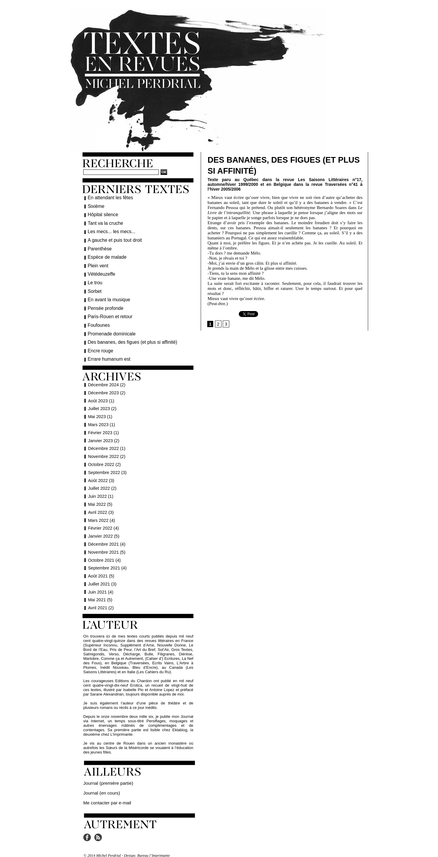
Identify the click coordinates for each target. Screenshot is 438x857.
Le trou (94, 279)
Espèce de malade (105, 254)
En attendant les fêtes (108, 197)
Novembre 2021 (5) (106, 546)
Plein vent (97, 263)
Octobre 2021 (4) (104, 554)
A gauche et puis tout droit (112, 238)
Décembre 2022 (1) (106, 442)
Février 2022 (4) (103, 522)
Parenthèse (98, 246)
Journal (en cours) (98, 786)
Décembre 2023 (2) (106, 386)
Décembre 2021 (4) (106, 538)
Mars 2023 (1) (101, 418)
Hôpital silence (101, 213)
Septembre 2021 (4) (106, 562)
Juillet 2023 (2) (101, 402)
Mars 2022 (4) (101, 514)
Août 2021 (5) (100, 570)
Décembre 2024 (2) (106, 378)
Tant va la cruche (103, 222)
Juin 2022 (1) (100, 490)
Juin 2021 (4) (100, 586)
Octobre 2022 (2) (104, 458)
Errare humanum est (107, 353)
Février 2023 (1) (103, 426)
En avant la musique (106, 295)
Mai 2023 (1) (100, 410)
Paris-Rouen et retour (108, 312)
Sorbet (94, 287)
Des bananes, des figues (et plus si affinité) (127, 337)
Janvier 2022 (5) (103, 530)
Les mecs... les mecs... (109, 230)
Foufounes (97, 320)
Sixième (95, 205)
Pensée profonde (104, 304)
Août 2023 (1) (100, 395)
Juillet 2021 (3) (101, 578)
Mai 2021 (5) (100, 593)
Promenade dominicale (109, 329)
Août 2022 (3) (100, 474)
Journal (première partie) (104, 777)
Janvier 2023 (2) (103, 434)
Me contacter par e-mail (103, 794)
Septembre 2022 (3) (106, 466)
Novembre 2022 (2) (106, 450)
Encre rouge (99, 345)
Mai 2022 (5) (100, 498)
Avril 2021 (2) (100, 601)
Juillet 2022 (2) (101, 482)
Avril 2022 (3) (100, 506)
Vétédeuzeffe (100, 271)
